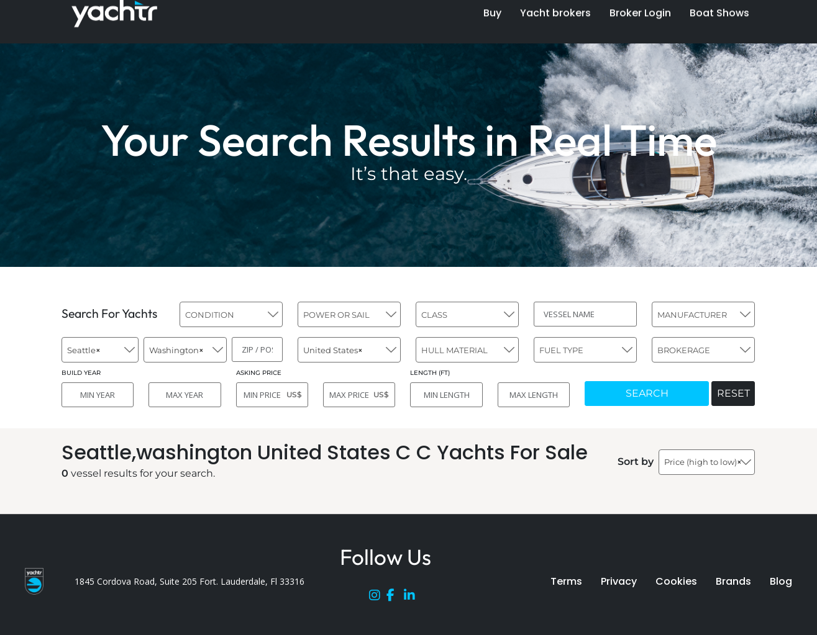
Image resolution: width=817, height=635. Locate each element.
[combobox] (231, 314)
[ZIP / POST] (257, 349)
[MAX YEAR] (184, 394)
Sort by (636, 461)
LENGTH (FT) (430, 373)
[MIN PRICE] (272, 394)
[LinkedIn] (412, 597)
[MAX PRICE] (359, 394)
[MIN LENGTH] (446, 394)
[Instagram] (377, 597)
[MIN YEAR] (98, 394)
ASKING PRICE (258, 373)
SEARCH (647, 393)
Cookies (676, 581)
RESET (733, 393)
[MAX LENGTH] (534, 394)
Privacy (619, 581)
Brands (733, 581)
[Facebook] (395, 597)
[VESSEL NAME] (585, 314)
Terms (566, 581)
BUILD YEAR (81, 373)
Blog (781, 581)
